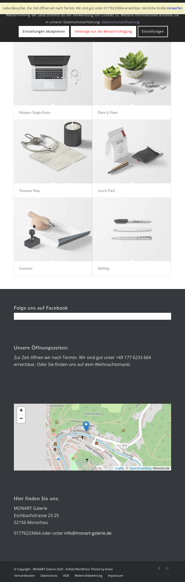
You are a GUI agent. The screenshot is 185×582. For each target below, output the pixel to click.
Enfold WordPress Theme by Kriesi (89, 569)
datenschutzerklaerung (121, 22)
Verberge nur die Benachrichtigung (103, 31)
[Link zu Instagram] (167, 568)
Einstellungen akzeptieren (44, 31)
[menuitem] (25, 575)
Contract (26, 268)
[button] (86, 426)
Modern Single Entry (34, 112)
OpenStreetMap (140, 468)
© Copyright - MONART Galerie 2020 (38, 569)
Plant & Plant (107, 112)
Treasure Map (29, 190)
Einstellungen (153, 31)
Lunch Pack (106, 190)
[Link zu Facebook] (159, 568)
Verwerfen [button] (174, 8)
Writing (103, 268)
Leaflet (119, 468)
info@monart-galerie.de (88, 533)
